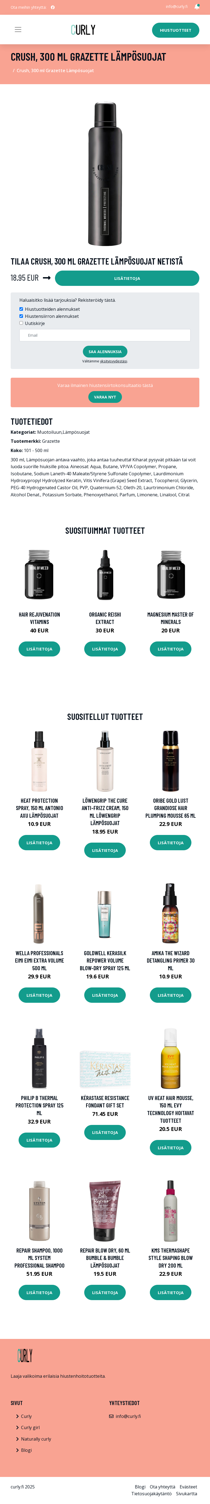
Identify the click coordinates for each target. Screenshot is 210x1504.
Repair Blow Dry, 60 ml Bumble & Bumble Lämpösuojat (105, 1258)
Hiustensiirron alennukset (52, 316)
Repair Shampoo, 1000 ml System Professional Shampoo (39, 1258)
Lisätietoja (127, 278)
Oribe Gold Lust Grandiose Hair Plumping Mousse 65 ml (170, 808)
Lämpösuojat (76, 432)
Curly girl (30, 1427)
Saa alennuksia (105, 351)
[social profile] (53, 7)
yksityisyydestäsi (113, 361)
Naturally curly (36, 1439)
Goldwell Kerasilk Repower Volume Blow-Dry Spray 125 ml (105, 960)
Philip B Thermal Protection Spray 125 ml (39, 1105)
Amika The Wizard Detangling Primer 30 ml (171, 960)
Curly (26, 1416)
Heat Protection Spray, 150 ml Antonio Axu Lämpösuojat (39, 808)
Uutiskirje (35, 323)
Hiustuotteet (175, 30)
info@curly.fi (177, 6)
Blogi (26, 1450)
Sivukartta (186, 1494)
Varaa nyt (105, 397)
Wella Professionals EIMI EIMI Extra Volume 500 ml (39, 960)
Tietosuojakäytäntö (151, 1494)
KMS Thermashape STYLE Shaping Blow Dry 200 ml (170, 1258)
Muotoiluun (49, 432)
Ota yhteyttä (162, 1487)
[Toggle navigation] (18, 29)
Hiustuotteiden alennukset (52, 309)
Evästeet (188, 1487)
